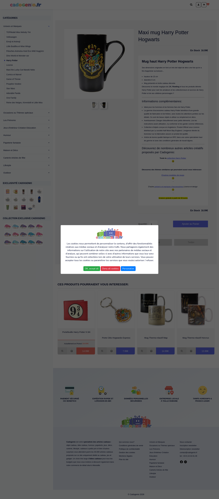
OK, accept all (92, 268)
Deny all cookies (110, 268)
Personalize (128, 268)
